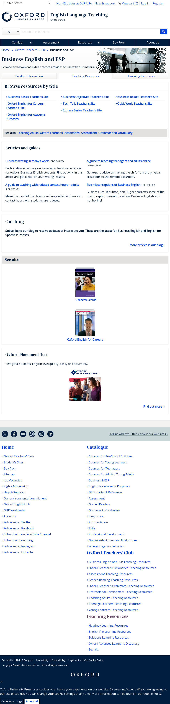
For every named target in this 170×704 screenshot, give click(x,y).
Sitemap (9, 474)
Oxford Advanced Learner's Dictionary (114, 644)
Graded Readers (99, 504)
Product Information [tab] (29, 76)
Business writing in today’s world (27, 161)
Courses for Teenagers (104, 468)
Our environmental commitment (25, 498)
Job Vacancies (13, 480)
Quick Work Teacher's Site (134, 104)
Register (158, 3)
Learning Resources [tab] (141, 76)
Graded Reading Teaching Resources (113, 580)
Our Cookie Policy (93, 660)
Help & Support (14, 492)
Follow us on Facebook (19, 528)
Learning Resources (107, 616)
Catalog (17, 42)
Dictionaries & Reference (105, 492)
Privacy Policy (58, 660)
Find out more (153, 407)
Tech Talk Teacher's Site (79, 104)
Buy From (119, 42)
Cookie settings (11, 701)
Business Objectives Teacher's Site (86, 97)
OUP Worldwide (14, 510)
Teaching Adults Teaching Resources (113, 598)
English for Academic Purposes (109, 486)
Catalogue (97, 447)
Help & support (105, 3)
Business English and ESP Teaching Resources (120, 562)
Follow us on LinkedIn (18, 552)
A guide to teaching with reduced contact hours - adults (42, 185)
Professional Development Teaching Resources (120, 592)
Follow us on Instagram (19, 546)
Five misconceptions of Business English (114, 185)
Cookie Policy (152, 694)
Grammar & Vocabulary (104, 510)
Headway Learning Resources (108, 626)
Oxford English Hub (17, 504)
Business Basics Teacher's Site (28, 97)
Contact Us (7, 660)
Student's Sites (14, 462)
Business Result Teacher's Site (137, 97)
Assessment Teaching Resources (111, 574)
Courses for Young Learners (108, 462)
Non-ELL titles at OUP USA (74, 3)
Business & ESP (99, 480)
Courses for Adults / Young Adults (111, 474)
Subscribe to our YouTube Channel (27, 534)
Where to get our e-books (106, 546)
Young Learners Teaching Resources (113, 610)
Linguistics (96, 516)
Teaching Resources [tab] (85, 76)
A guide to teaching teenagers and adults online (119, 161)
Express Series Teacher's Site (82, 110)
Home (8, 447)
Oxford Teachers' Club (19, 456)
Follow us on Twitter (17, 522)
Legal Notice (74, 660)
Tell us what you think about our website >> (138, 434)
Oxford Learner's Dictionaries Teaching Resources (122, 568)
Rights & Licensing (16, 486)
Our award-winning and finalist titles (113, 540)
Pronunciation (98, 522)
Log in (145, 3)
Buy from (10, 468)
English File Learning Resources (110, 632)
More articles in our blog (146, 245)
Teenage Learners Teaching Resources (115, 604)
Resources (85, 42)
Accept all (32, 701)
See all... (94, 649)
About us (10, 516)
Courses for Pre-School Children (110, 456)
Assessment (51, 42)
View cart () (128, 3)
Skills (92, 528)
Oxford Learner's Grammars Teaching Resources (121, 586)
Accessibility (42, 660)
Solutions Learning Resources (109, 637)
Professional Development (106, 534)
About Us (153, 42)
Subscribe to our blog (18, 540)
